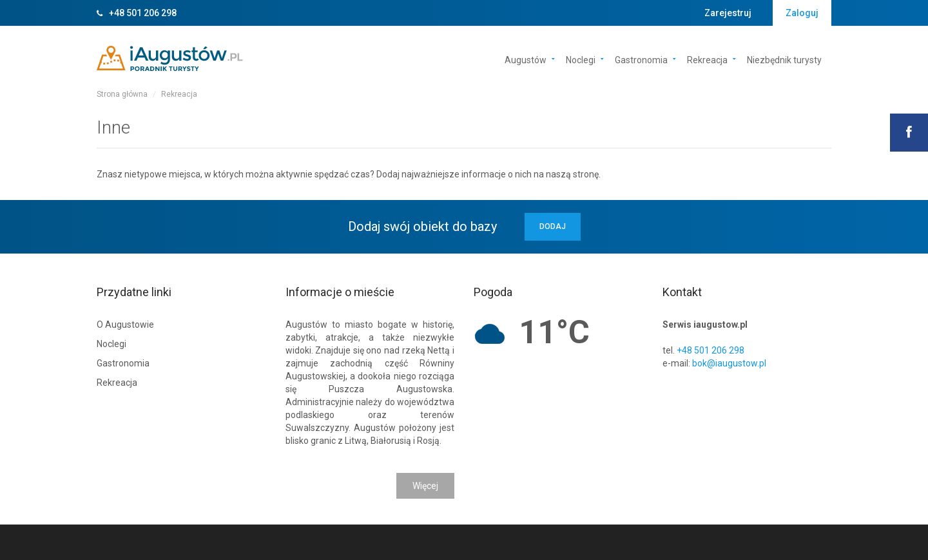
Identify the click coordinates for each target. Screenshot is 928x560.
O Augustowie (125, 324)
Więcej (425, 486)
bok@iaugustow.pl (729, 363)
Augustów (525, 59)
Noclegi (580, 59)
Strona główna (122, 94)
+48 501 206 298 (143, 13)
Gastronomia (641, 59)
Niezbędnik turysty (784, 59)
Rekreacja (707, 59)
